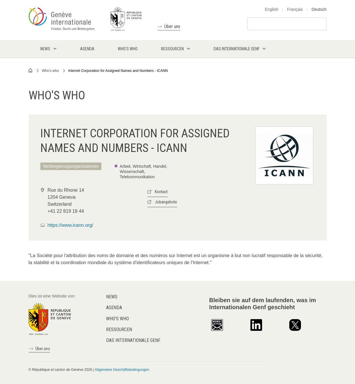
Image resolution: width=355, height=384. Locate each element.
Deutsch (318, 9)
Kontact (161, 191)
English (271, 9)
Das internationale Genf (133, 340)
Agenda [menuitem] (87, 48)
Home (31, 70)
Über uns (172, 26)
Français (295, 9)
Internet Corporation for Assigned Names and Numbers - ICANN (118, 71)
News (111, 297)
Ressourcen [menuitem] (172, 48)
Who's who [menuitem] (128, 48)
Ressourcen (119, 329)
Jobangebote (166, 202)
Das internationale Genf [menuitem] (236, 48)
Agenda (114, 307)
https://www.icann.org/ (70, 225)
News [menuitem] (45, 48)
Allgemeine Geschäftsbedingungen (122, 370)
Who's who (50, 71)
